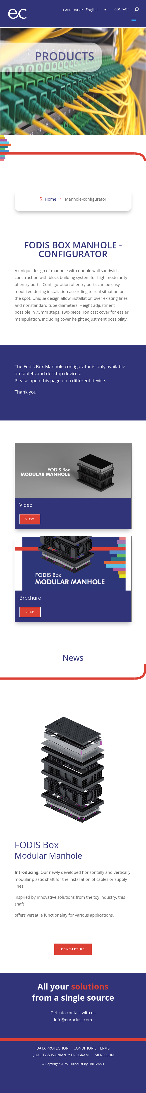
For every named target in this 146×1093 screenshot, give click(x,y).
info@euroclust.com (73, 1019)
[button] (96, 9)
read (30, 612)
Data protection (52, 1049)
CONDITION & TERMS (92, 1049)
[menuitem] (86, 9)
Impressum (104, 1055)
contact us (73, 949)
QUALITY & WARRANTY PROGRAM (60, 1055)
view (30, 519)
